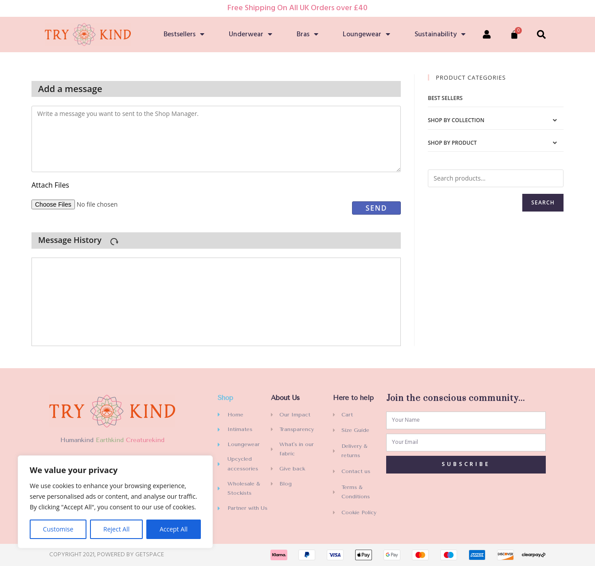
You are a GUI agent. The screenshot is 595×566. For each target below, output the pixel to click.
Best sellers (445, 98)
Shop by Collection (456, 120)
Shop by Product (452, 142)
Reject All (116, 529)
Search (543, 202)
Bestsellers (184, 34)
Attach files (50, 185)
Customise (58, 529)
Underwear (250, 34)
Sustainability (440, 34)
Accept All (174, 529)
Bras (307, 34)
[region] (115, 501)
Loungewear (366, 34)
